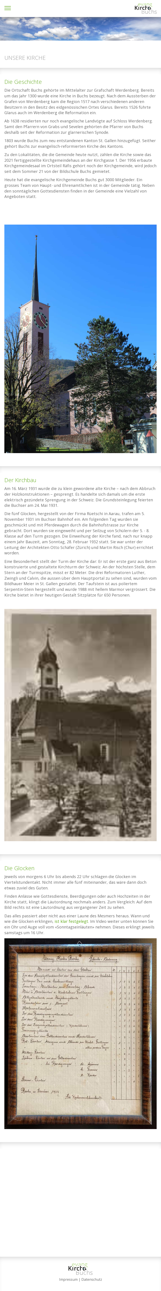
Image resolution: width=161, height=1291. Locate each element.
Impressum (68, 1279)
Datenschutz (91, 1279)
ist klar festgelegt (71, 921)
